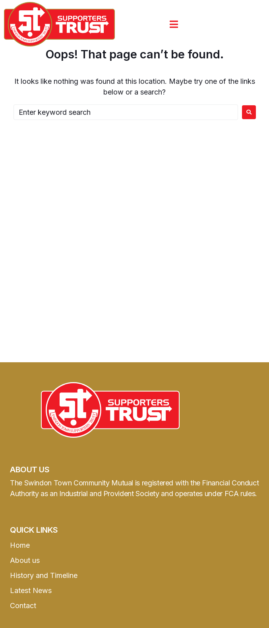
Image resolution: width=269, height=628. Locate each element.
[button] (174, 24)
